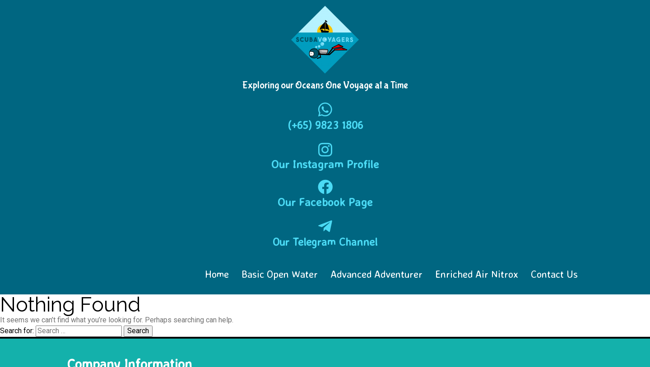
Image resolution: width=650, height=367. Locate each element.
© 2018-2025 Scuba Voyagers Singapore (133, 347)
